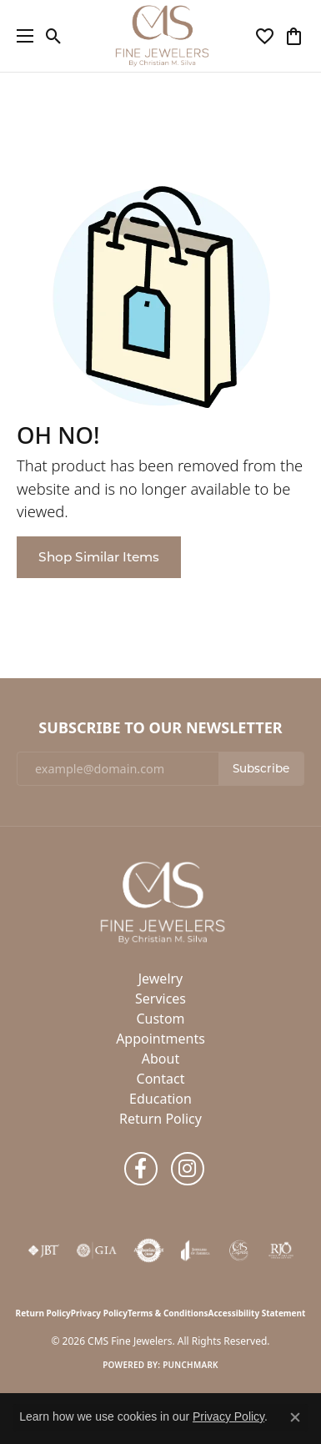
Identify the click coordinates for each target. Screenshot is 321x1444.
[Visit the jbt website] (43, 1250)
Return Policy (160, 1118)
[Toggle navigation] (21, 36)
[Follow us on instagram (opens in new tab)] (187, 1168)
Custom (160, 1018)
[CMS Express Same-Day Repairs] (239, 1250)
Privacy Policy (99, 1313)
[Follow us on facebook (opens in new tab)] (141, 1168)
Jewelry (160, 978)
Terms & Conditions (168, 1313)
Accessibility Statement (257, 1313)
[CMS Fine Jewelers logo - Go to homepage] (161, 36)
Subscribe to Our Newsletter (160, 728)
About (160, 1058)
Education (160, 1098)
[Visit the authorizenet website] (148, 1250)
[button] (53, 36)
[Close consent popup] (295, 1417)
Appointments (160, 1038)
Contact (161, 1078)
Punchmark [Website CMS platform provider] (190, 1365)
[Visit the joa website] (195, 1250)
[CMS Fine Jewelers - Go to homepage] (161, 902)
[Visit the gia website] (97, 1250)
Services (160, 998)
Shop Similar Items (98, 557)
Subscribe (261, 768)
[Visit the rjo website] (280, 1250)
